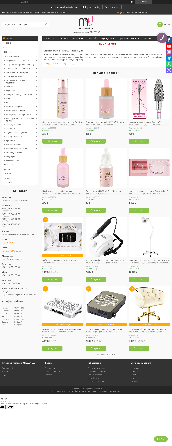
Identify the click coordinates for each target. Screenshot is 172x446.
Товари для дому (14, 152)
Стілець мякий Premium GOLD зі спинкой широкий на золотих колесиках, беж (147, 330)
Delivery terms (112, 7)
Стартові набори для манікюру (20, 64)
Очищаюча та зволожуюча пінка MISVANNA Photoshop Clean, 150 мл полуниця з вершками (62, 124)
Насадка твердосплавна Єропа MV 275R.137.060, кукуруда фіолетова (144, 123)
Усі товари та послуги (106, 354)
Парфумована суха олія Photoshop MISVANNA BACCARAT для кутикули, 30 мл (61, 192)
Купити (54, 141)
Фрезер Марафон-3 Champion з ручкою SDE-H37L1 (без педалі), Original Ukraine (106, 261)
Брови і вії (10, 140)
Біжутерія (10, 156)
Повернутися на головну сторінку (59, 63)
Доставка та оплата (96, 368)
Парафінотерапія (14, 136)
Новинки (7, 52)
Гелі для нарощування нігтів (19, 94)
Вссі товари (50, 368)
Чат (160, 439)
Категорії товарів (11, 56)
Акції (5, 47)
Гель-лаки (10, 86)
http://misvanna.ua (10, 242)
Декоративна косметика (17, 148)
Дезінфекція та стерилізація (18, 114)
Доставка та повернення (71, 38)
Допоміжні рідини (14, 106)
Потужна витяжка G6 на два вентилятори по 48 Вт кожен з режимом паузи (61, 330)
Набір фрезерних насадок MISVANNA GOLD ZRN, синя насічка (62, 261)
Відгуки (147, 38)
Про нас (7, 169)
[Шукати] (46, 24)
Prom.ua (99, 389)
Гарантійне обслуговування (100, 38)
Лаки (8, 98)
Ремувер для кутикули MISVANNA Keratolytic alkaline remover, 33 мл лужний (106, 123)
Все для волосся (13, 144)
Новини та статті (11, 164)
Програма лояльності (129, 38)
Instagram (7, 178)
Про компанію (8, 368)
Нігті (8, 102)
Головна (7, 43)
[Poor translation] (10, 407)
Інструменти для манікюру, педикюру (18, 81)
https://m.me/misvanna (12, 259)
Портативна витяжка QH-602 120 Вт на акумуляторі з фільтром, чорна (104, 330)
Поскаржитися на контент (86, 391)
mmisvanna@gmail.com (12, 251)
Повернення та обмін (97, 371)
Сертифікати (50, 43)
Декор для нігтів (13, 124)
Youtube (134, 375)
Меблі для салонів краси (17, 72)
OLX (132, 378)
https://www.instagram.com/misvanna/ (19, 294)
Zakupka (134, 381)
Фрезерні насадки (14, 76)
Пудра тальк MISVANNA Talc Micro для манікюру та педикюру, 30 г (103, 192)
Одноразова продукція (16, 132)
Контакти (7, 173)
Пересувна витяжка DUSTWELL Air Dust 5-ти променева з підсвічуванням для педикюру (149, 261)
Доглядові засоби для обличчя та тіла (20, 119)
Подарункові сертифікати (17, 60)
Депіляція (10, 128)
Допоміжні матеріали (15, 110)
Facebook (7, 182)
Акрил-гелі (10, 90)
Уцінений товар (13, 160)
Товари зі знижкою (53, 371)
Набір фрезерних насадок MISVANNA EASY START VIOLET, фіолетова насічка (148, 192)
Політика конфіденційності (109, 391)
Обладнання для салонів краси (20, 68)
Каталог (48, 38)
